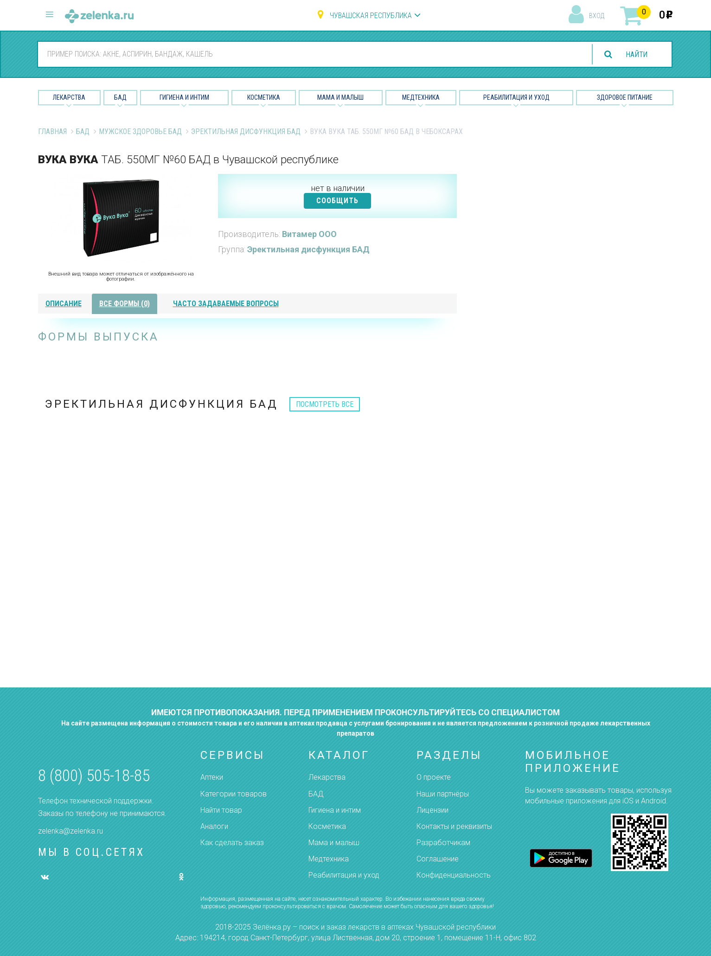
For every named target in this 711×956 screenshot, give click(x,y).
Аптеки (211, 777)
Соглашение (437, 858)
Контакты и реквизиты (454, 826)
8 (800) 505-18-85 (94, 775)
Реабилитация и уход (516, 97)
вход (596, 15)
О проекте (433, 777)
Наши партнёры (442, 793)
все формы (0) (124, 303)
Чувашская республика (371, 15)
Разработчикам (443, 842)
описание (63, 303)
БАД (120, 97)
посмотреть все (324, 404)
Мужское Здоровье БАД (140, 131)
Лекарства (69, 97)
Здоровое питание (625, 97)
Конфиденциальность (453, 875)
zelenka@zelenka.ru (70, 831)
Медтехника (421, 97)
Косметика (263, 97)
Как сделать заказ (232, 842)
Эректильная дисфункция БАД (246, 131)
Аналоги (214, 826)
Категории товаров (233, 793)
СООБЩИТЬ (337, 200)
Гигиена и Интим (184, 97)
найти (636, 54)
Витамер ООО (309, 234)
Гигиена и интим (334, 810)
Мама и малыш (340, 97)
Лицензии (432, 810)
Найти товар (221, 810)
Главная (52, 131)
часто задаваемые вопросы (226, 303)
